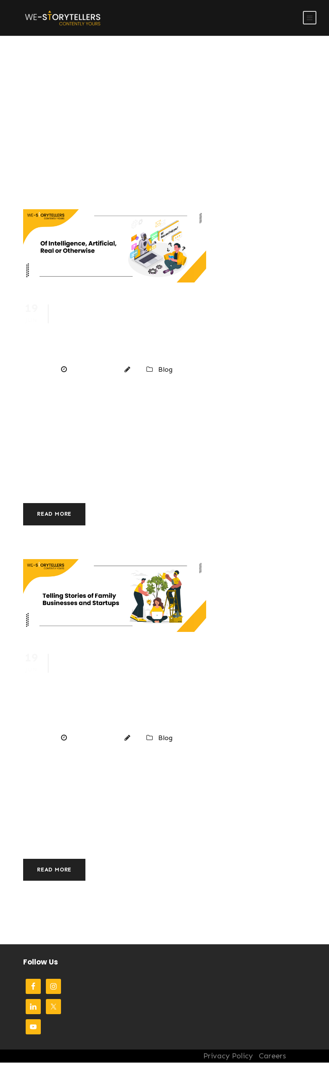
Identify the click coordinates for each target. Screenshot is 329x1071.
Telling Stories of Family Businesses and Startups (131, 688)
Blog (165, 369)
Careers (272, 1055)
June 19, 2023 (93, 369)
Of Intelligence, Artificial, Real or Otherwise (131, 329)
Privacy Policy (228, 1055)
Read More (54, 514)
